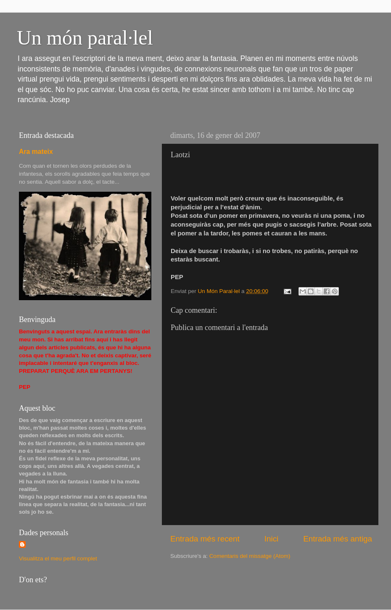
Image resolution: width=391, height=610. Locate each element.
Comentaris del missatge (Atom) (250, 556)
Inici (271, 538)
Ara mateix (36, 151)
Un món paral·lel (85, 37)
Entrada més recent (205, 538)
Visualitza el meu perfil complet (58, 558)
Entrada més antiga (337, 538)
